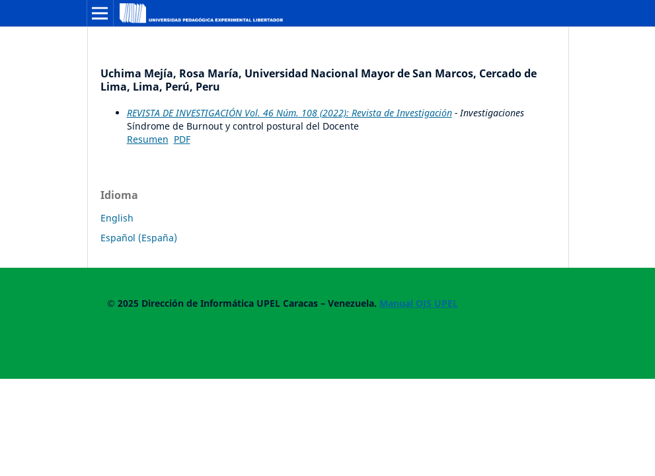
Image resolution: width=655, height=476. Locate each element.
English (117, 218)
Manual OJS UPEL (418, 303)
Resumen (148, 139)
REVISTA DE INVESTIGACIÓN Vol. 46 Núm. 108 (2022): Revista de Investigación (289, 112)
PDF (182, 139)
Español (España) (138, 237)
